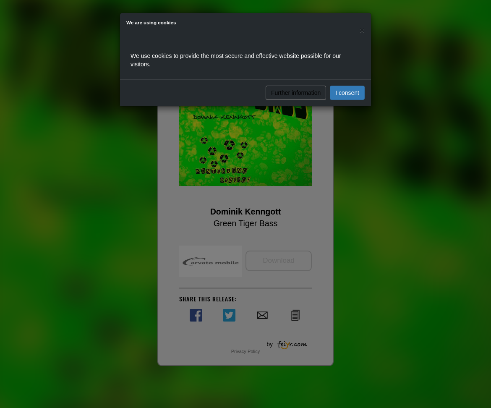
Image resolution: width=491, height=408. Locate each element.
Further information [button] (296, 92)
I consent (347, 92)
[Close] (362, 30)
